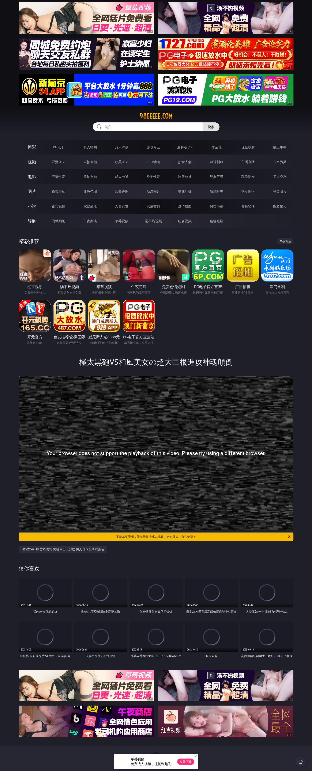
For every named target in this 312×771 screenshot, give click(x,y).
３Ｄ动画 (153, 162)
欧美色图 (121, 191)
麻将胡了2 (185, 147)
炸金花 (216, 147)
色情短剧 (216, 221)
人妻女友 (121, 206)
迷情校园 (185, 206)
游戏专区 (153, 147)
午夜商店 (90, 221)
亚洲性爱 (58, 176)
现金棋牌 (248, 147)
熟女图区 (248, 191)
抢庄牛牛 (279, 147)
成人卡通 (121, 176)
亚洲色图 (90, 191)
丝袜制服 (216, 162)
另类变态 (279, 176)
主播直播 (248, 162)
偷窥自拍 (58, 191)
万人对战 (121, 147)
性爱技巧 (279, 206)
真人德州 (90, 147)
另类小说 (216, 206)
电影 (32, 176)
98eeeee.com (156, 116)
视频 (32, 162)
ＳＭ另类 (279, 162)
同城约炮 (58, 221)
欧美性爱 (153, 176)
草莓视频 (121, 221)
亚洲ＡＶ (58, 162)
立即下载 (186, 762)
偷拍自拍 (90, 176)
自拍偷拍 (90, 162)
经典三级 (216, 176)
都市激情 (58, 206)
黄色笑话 (248, 206)
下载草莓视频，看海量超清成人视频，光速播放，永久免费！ (203, 536)
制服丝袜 (185, 176)
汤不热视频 (153, 221)
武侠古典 (153, 206)
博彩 (32, 147)
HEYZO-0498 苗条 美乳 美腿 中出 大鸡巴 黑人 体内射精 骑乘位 (63, 549)
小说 (32, 206)
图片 (32, 191)
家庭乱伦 (90, 206)
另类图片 (279, 191)
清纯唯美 (216, 191)
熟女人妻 (185, 162)
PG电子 (58, 147)
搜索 (211, 127)
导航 (32, 221)
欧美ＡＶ (121, 162)
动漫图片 (153, 191)
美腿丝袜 (185, 191)
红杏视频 (185, 221)
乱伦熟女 (248, 176)
